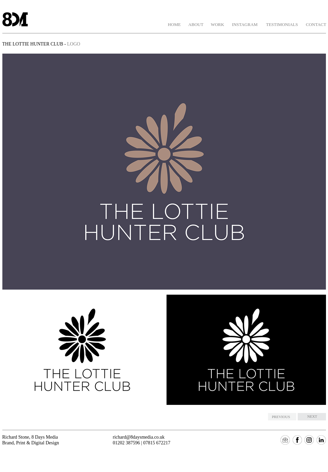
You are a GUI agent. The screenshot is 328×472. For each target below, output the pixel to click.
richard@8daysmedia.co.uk (139, 437)
